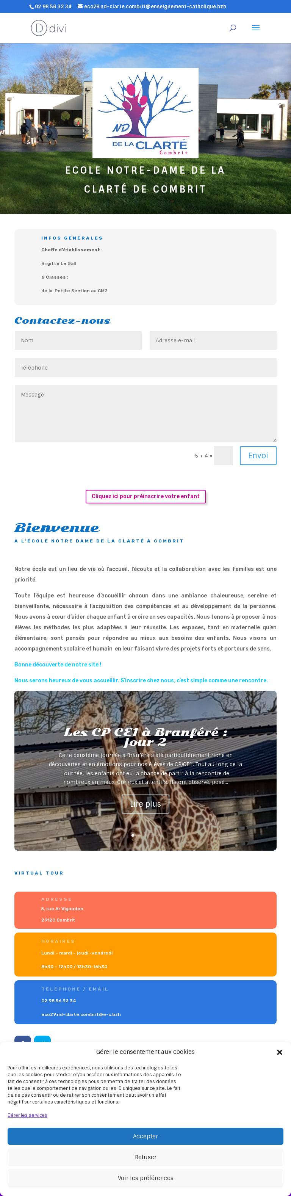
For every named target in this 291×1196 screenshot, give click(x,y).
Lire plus (145, 804)
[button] (279, 1052)
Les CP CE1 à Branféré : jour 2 (145, 737)
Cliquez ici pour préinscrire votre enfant (146, 496)
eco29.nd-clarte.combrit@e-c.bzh (87, 1013)
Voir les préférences (146, 1178)
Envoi (258, 456)
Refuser (145, 1157)
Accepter (145, 1136)
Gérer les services (27, 1115)
